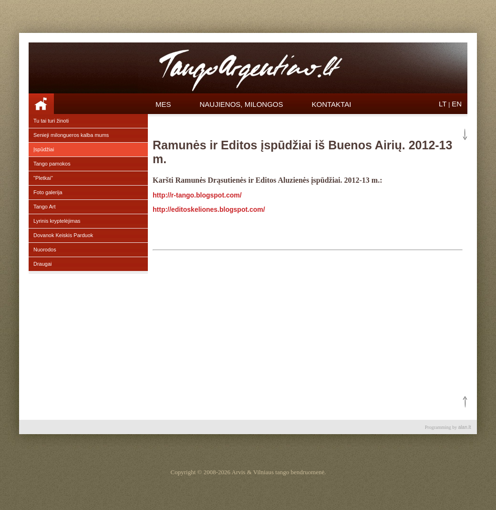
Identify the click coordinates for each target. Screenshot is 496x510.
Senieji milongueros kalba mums (71, 135)
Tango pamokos (52, 164)
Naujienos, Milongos (241, 104)
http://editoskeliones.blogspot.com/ (209, 209)
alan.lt (464, 427)
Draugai (42, 264)
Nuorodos (44, 249)
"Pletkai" (43, 178)
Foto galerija (47, 192)
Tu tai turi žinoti (51, 121)
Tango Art (44, 206)
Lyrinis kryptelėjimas (57, 221)
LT (442, 104)
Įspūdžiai (43, 149)
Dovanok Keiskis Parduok (63, 235)
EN (457, 104)
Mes (163, 104)
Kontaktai (331, 104)
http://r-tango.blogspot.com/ (197, 195)
